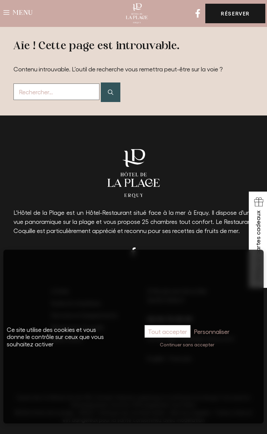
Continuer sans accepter (187, 338)
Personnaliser (212, 324)
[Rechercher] (110, 92)
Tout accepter (167, 324)
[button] (18, 13)
